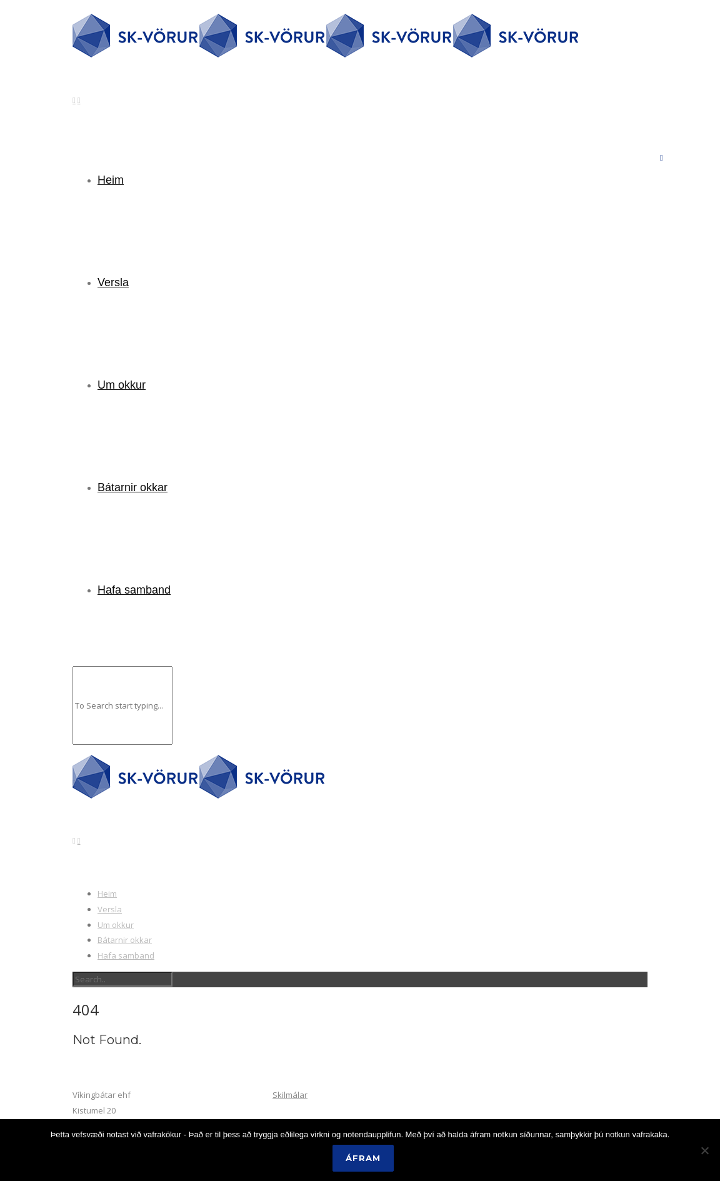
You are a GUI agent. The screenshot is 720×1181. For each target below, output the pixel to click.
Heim (111, 180)
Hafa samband (134, 590)
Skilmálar (290, 1094)
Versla (113, 282)
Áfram (363, 1158)
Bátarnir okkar (133, 487)
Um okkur (122, 385)
